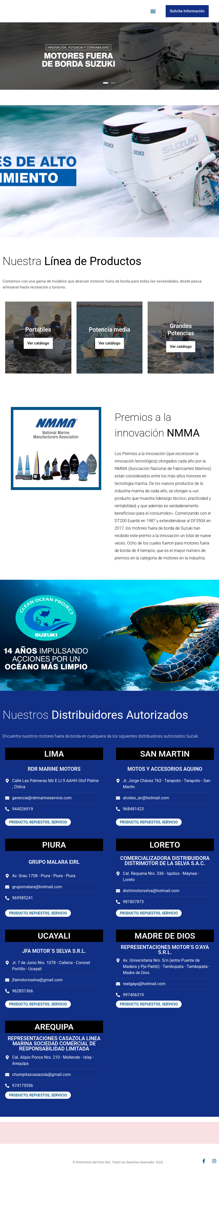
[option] (109, 72)
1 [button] (105, 99)
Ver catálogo (38, 360)
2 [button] (113, 99)
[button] (153, 19)
